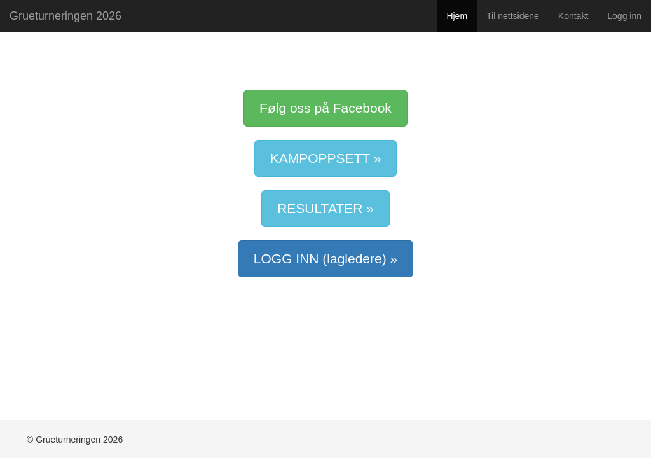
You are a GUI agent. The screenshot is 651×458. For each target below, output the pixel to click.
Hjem (456, 16)
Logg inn (624, 16)
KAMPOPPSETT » (325, 158)
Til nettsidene (512, 16)
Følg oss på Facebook (325, 108)
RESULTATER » (325, 208)
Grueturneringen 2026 (65, 16)
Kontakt (573, 16)
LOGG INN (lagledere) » (325, 258)
